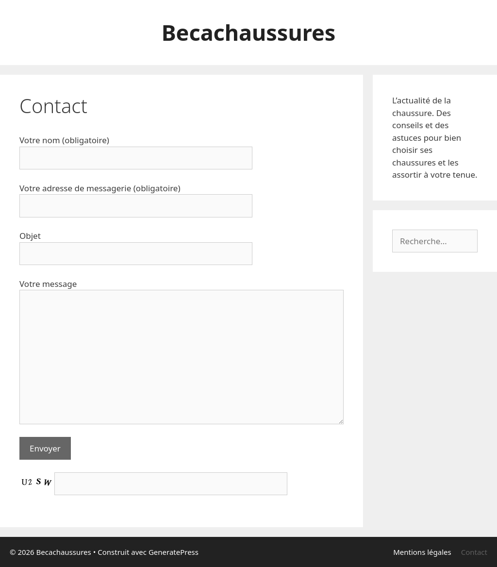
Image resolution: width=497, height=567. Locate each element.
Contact (474, 552)
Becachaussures (249, 32)
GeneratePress (174, 552)
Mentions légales (422, 552)
